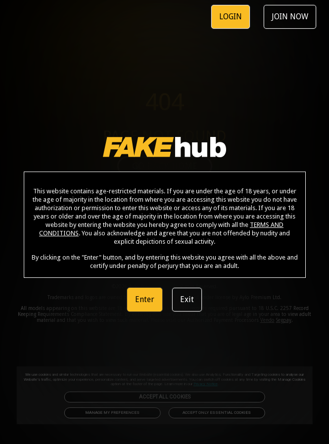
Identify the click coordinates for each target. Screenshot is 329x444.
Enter (144, 299)
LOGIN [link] (230, 16)
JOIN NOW (290, 16)
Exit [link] (187, 299)
